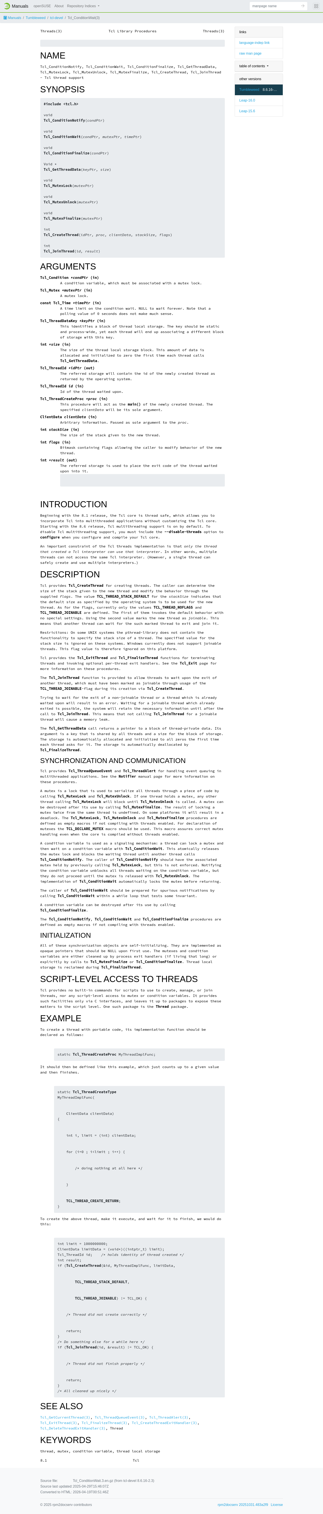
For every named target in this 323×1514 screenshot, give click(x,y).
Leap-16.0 (247, 100)
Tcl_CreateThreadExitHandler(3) (164, 1423)
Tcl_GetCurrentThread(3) (65, 1417)
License (277, 1505)
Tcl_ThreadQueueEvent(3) (120, 1417)
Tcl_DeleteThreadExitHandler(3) (73, 1428)
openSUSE (42, 6)
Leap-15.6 (247, 111)
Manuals (12, 18)
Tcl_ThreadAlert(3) (169, 1417)
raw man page (250, 53)
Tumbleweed (35, 18)
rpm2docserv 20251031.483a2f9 (243, 1505)
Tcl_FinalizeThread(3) (104, 1423)
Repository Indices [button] (82, 6)
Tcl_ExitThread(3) (58, 1423)
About (59, 6)
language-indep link (254, 43)
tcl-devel (56, 18)
